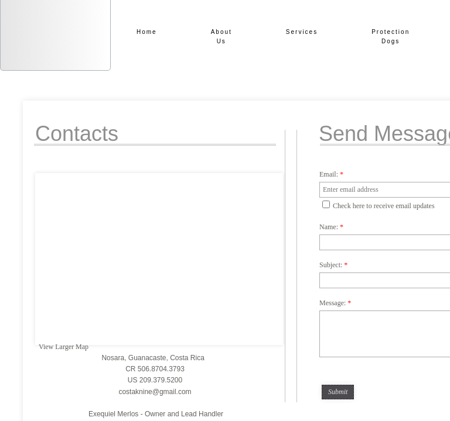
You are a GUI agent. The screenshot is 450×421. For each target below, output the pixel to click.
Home (147, 32)
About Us (221, 36)
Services (302, 32)
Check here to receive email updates (378, 205)
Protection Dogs (390, 36)
